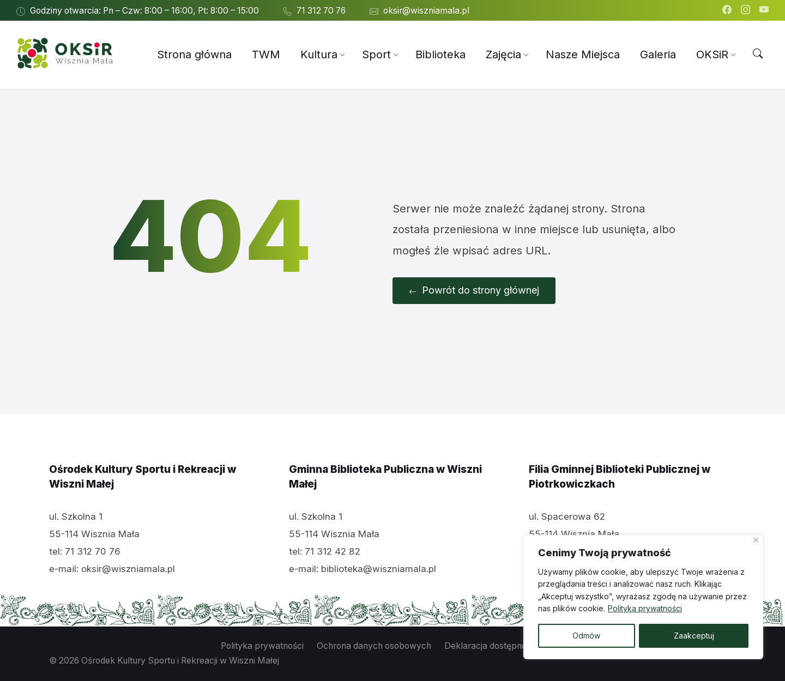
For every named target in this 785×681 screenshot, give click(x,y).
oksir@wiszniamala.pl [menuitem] (426, 10)
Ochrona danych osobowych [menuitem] (374, 646)
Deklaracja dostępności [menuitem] (491, 646)
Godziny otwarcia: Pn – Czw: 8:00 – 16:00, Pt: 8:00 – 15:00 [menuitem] (144, 10)
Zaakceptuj (694, 635)
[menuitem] (194, 54)
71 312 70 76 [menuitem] (321, 10)
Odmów (586, 635)
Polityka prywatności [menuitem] (262, 646)
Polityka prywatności (645, 608)
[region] (643, 597)
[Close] (755, 540)
